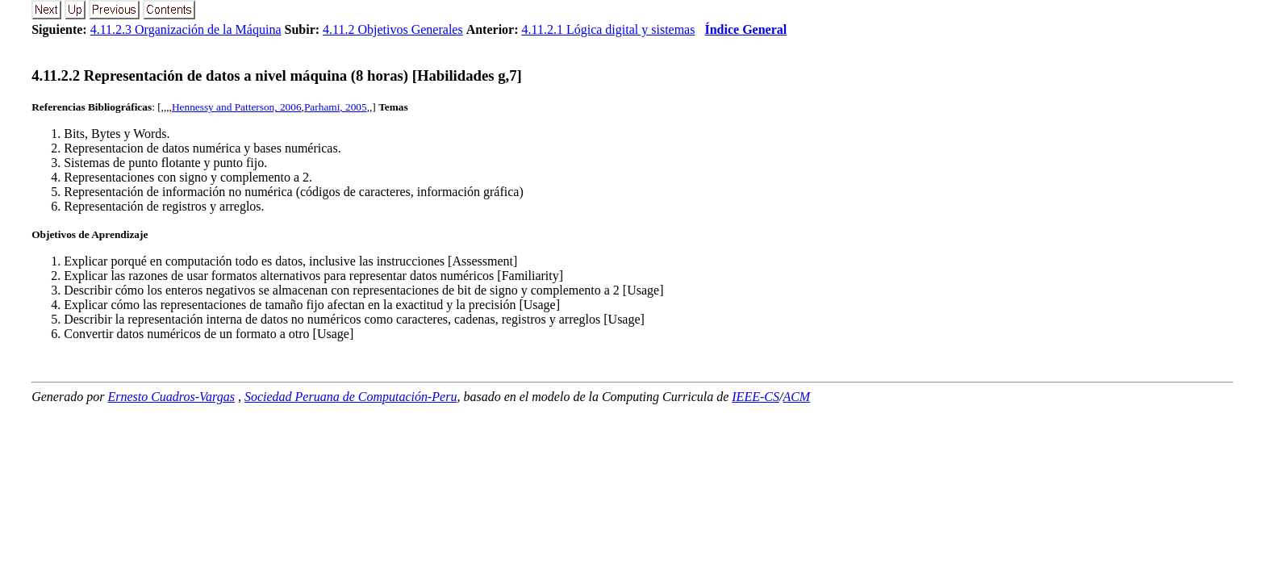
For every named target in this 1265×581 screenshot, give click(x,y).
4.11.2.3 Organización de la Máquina (186, 29)
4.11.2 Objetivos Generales (393, 29)
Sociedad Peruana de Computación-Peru (350, 396)
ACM (796, 396)
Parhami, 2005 (335, 107)
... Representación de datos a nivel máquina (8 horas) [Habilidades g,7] (276, 75)
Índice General (745, 29)
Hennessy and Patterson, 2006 (237, 107)
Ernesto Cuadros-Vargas (171, 396)
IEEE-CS (755, 396)
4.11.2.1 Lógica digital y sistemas (608, 29)
